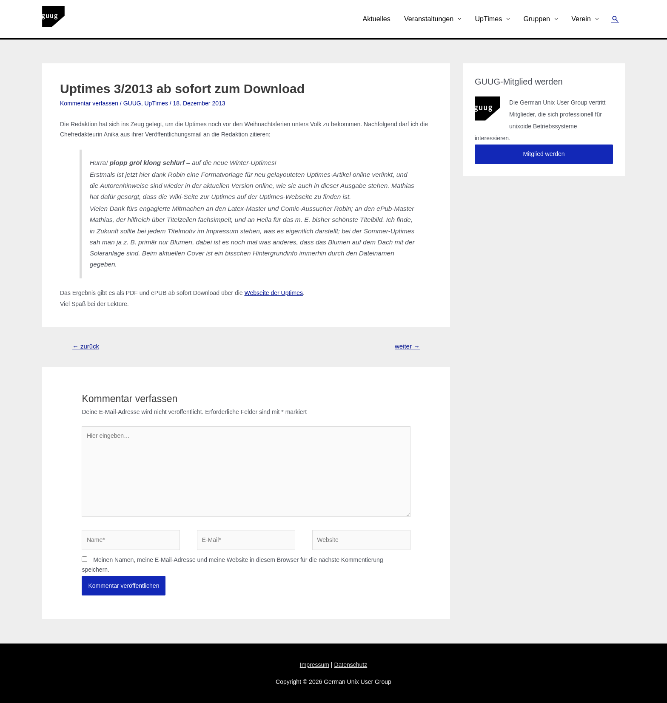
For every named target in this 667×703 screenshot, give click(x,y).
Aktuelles (376, 19)
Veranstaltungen (428, 19)
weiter (407, 346)
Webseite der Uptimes (273, 292)
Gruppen (536, 19)
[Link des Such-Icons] (615, 19)
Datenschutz (350, 664)
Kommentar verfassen (89, 103)
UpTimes (488, 19)
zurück (85, 346)
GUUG (132, 103)
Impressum (314, 664)
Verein (581, 19)
